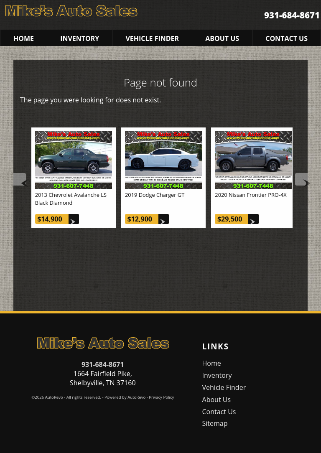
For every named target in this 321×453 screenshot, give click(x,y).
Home (211, 363)
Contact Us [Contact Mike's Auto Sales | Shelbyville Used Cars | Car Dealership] (286, 38)
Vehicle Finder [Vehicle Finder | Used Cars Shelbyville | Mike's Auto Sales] (152, 38)
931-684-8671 (103, 364)
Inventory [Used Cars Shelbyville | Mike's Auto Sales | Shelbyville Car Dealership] (79, 38)
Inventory (217, 375)
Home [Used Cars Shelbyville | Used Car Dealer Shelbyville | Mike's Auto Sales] (23, 38)
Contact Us (219, 411)
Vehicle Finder (224, 387)
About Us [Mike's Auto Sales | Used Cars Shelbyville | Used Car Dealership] (222, 38)
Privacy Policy (161, 397)
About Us (216, 399)
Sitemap (215, 423)
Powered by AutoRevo (124, 397)
